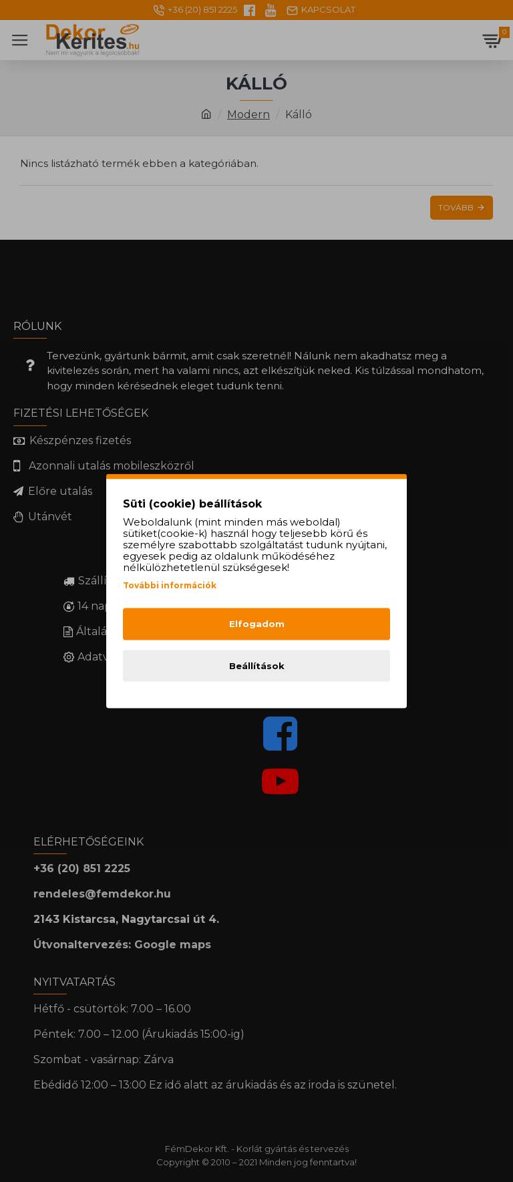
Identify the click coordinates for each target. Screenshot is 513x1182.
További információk (169, 585)
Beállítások (257, 665)
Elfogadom (257, 623)
